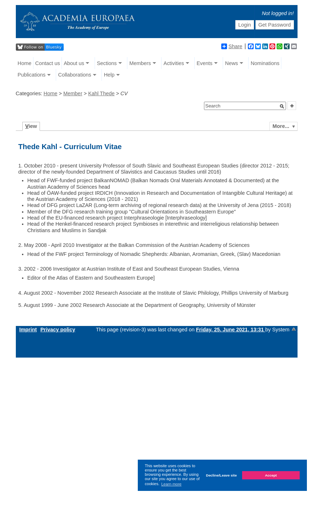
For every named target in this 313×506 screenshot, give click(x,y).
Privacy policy (57, 329)
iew (31, 126)
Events (204, 63)
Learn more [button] (171, 484)
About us (74, 63)
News (231, 63)
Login (244, 25)
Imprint (28, 329)
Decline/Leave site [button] (221, 475)
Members (140, 63)
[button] (282, 106)
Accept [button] (271, 475)
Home (24, 63)
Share (231, 46)
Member (72, 93)
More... (281, 126)
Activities (174, 63)
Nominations (265, 63)
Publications (32, 75)
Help (109, 75)
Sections (107, 63)
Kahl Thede (101, 93)
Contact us (47, 63)
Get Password (274, 25)
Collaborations (74, 75)
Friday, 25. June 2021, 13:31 (231, 329)
